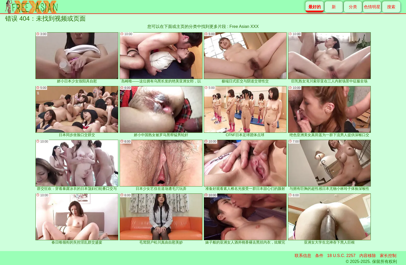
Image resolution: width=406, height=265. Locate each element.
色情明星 (372, 7)
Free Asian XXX (244, 26)
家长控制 (388, 255)
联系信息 (303, 255)
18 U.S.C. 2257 (341, 255)
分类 (353, 7)
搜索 (391, 7)
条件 (319, 255)
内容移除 (367, 255)
